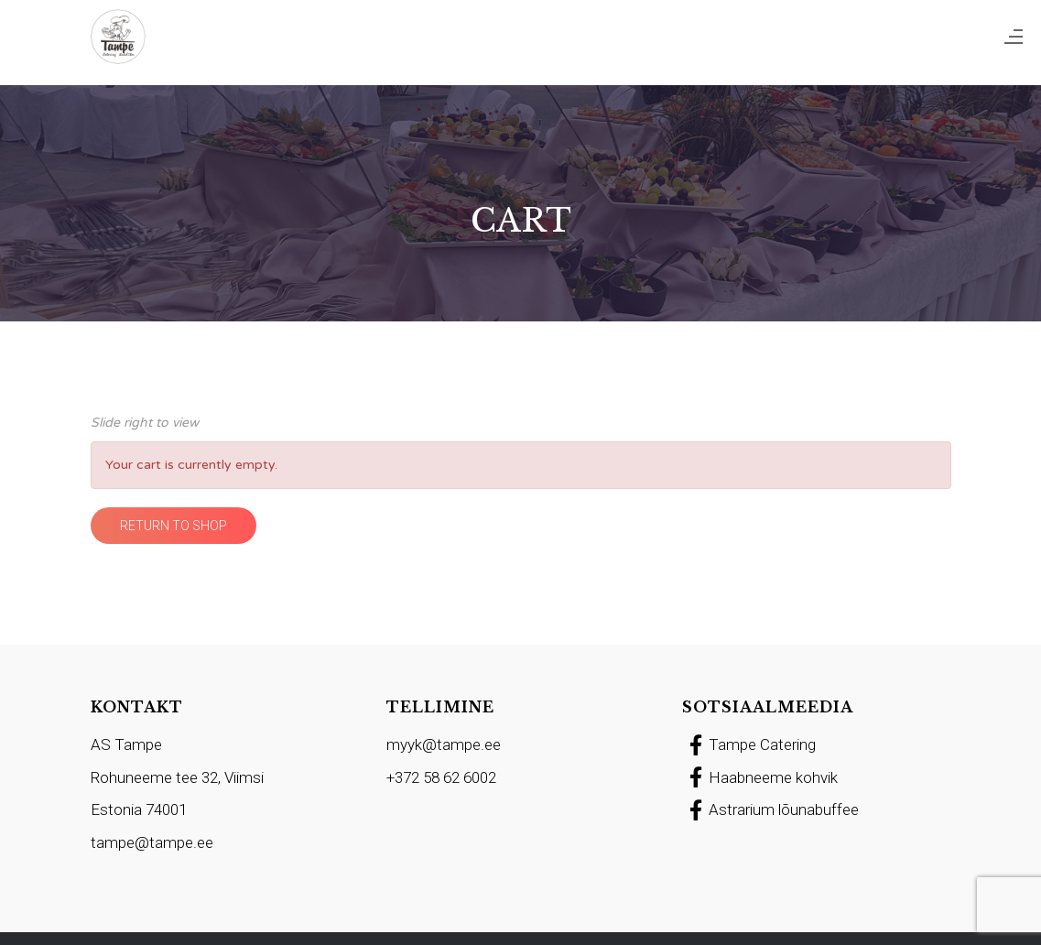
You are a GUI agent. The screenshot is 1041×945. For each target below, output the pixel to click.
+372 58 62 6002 (441, 777)
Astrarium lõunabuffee (770, 809)
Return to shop (173, 525)
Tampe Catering (749, 744)
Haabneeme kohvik (760, 777)
